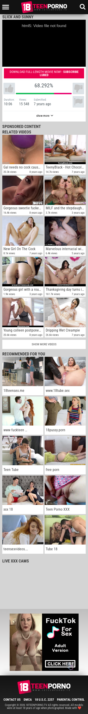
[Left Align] (6, 7)
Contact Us (12, 699)
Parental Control (71, 699)
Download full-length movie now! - (44, 73)
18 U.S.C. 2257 (44, 699)
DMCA (28, 699)
